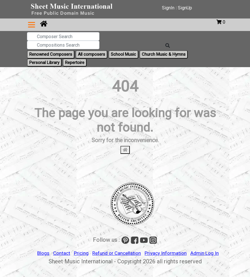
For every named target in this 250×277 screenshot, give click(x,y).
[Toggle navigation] (31, 24)
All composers (91, 54)
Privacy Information (166, 253)
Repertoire (74, 62)
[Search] (167, 46)
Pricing (81, 253)
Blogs (43, 253)
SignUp (185, 8)
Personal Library (44, 62)
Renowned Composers (50, 54)
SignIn (168, 8)
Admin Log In (204, 253)
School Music (123, 54)
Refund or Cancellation (116, 253)
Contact (61, 253)
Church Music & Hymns (164, 54)
